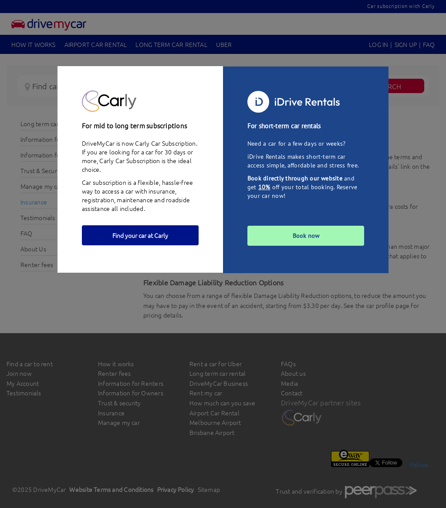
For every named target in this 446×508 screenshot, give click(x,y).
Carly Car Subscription (129, 160)
